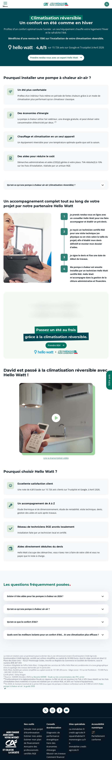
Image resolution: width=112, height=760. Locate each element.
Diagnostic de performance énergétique (53, 736)
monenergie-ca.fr (77, 739)
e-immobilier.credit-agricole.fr (78, 746)
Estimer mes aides (33, 736)
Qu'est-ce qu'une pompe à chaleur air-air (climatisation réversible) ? (56, 185)
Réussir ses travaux (56, 753)
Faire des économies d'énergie (52, 746)
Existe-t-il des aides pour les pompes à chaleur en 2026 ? (56, 596)
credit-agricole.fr (77, 732)
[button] (109, 380)
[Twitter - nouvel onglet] (45, 710)
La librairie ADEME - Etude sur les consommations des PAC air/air (57, 677)
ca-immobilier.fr (77, 729)
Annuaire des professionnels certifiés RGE (31, 750)
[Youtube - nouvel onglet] (66, 710)
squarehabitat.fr (77, 736)
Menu (5, 4)
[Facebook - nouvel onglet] (59, 710)
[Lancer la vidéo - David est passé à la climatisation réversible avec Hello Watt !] (56, 418)
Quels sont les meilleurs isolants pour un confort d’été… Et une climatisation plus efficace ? (56, 634)
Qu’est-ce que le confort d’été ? (56, 622)
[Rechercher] (106, 4)
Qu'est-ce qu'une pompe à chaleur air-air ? (56, 609)
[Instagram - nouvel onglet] (52, 710)
